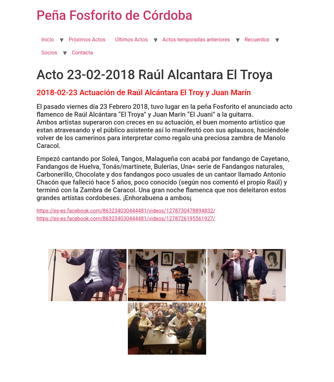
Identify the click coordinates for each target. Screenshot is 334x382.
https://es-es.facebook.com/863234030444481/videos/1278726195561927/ (126, 218)
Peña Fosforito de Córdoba (114, 15)
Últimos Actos (131, 40)
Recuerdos (257, 40)
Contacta (82, 53)
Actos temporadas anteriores (196, 40)
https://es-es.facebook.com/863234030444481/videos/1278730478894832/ (126, 211)
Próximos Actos (86, 40)
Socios (49, 53)
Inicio (47, 40)
